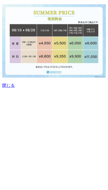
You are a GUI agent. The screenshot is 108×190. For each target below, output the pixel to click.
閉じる (8, 85)
